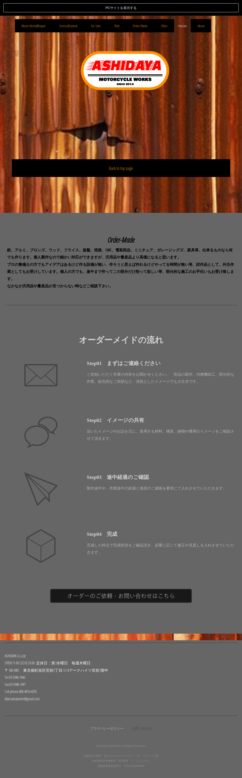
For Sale (96, 225)
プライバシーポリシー (106, 728)
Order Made (140, 225)
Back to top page (121, 152)
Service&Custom (68, 225)
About (201, 225)
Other (164, 225)
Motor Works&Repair (34, 225)
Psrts (116, 225)
